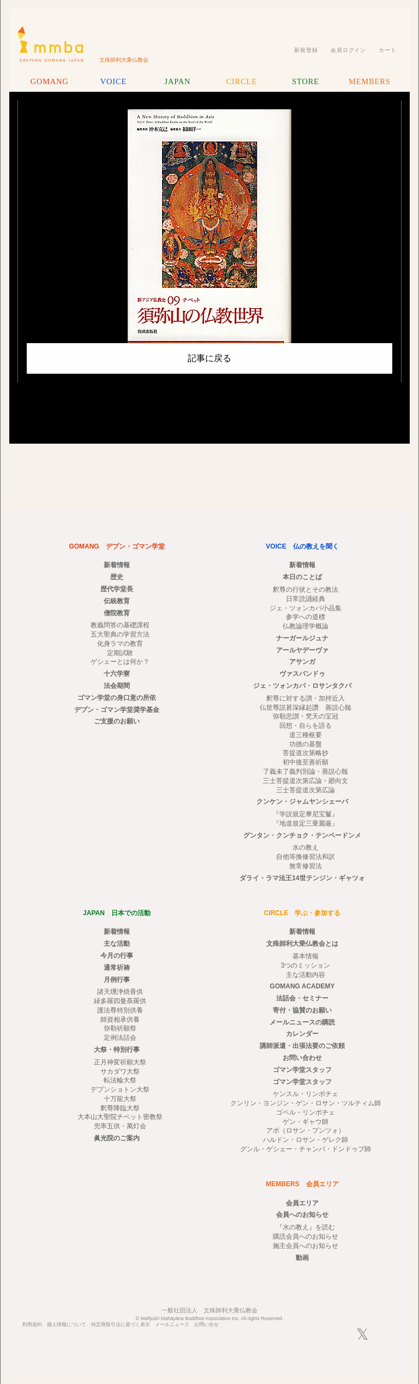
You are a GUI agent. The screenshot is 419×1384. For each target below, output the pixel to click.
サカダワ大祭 (120, 1071)
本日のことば (302, 577)
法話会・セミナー (302, 998)
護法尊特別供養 (120, 1010)
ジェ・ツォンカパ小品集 (306, 608)
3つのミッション (306, 965)
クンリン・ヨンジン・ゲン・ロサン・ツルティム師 (305, 1103)
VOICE (113, 81)
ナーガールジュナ (302, 638)
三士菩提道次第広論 (305, 790)
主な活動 (117, 943)
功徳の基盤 (305, 744)
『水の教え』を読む (305, 1227)
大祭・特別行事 (117, 1049)
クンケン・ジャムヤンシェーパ (302, 801)
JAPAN (177, 81)
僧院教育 (117, 613)
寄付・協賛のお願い (302, 1010)
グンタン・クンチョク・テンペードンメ (302, 835)
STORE (305, 81)
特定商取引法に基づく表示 (120, 1324)
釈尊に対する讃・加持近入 (305, 698)
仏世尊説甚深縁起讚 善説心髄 (305, 707)
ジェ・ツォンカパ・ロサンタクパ (302, 686)
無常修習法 (305, 866)
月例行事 (117, 979)
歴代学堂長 (116, 589)
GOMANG (50, 81)
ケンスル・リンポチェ (305, 1094)
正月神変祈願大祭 (120, 1062)
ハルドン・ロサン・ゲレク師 (305, 1140)
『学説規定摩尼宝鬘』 (305, 814)
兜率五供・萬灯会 (120, 1126)
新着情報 (117, 565)
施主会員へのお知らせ (305, 1246)
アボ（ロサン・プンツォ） (305, 1130)
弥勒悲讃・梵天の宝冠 (305, 716)
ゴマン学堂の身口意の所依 (116, 698)
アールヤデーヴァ (302, 650)
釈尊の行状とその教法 (305, 589)
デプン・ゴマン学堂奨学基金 (116, 710)
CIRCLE (241, 81)
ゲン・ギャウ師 (305, 1122)
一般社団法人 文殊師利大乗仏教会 (209, 1310)
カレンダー (302, 1034)
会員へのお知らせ (302, 1214)
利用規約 (32, 1324)
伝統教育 (117, 601)
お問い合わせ (302, 1058)
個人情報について (66, 1324)
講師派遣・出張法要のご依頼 (302, 1046)
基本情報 (305, 956)
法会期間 (117, 686)
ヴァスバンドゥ (302, 674)
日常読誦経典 (305, 599)
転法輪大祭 (120, 1080)
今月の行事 (116, 955)
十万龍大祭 (120, 1099)
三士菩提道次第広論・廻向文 (305, 781)
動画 (302, 1258)
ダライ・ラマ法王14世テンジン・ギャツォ (302, 878)
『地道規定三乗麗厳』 (305, 823)
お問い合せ (206, 1324)
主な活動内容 (305, 975)
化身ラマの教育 (120, 643)
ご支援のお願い (117, 721)
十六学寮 (117, 674)
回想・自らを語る (305, 725)
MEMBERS (369, 81)
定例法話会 (120, 1037)
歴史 (116, 577)
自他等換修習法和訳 (305, 857)
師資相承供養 (120, 1019)
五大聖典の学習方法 (120, 634)
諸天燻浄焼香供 (120, 992)
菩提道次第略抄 (305, 753)
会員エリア (302, 1203)
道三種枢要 (305, 735)
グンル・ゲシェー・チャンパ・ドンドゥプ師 (305, 1149)
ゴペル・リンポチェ (305, 1112)
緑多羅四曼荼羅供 (120, 1001)
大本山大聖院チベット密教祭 (120, 1117)
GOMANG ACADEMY (302, 986)
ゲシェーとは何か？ (120, 662)
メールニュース (172, 1324)
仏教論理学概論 (305, 626)
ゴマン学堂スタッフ (302, 1070)
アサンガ (302, 662)
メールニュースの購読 (302, 1022)
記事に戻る (209, 358)
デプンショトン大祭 (120, 1089)
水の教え (305, 847)
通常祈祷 (117, 967)
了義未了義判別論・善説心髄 (305, 771)
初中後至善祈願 (305, 762)
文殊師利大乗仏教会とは (302, 943)
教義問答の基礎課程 (120, 625)
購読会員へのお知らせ (305, 1236)
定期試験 (120, 653)
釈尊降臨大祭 (120, 1108)
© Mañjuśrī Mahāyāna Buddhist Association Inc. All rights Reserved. (210, 1318)
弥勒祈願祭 (120, 1028)
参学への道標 (305, 617)
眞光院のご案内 (117, 1138)
